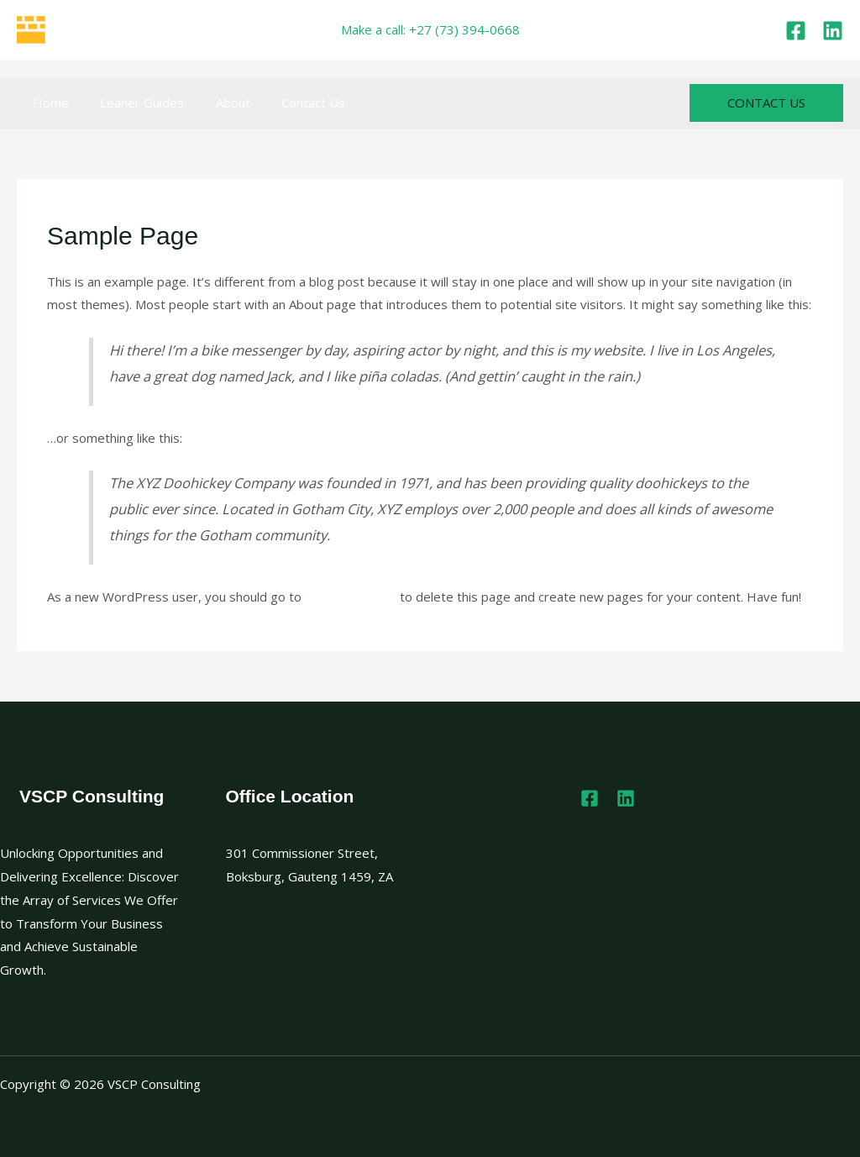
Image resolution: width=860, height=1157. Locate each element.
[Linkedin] (832, 30)
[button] (766, 103)
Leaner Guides (133, 102)
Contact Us (291, 102)
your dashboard (350, 596)
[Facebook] (795, 30)
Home (47, 102)
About (217, 102)
